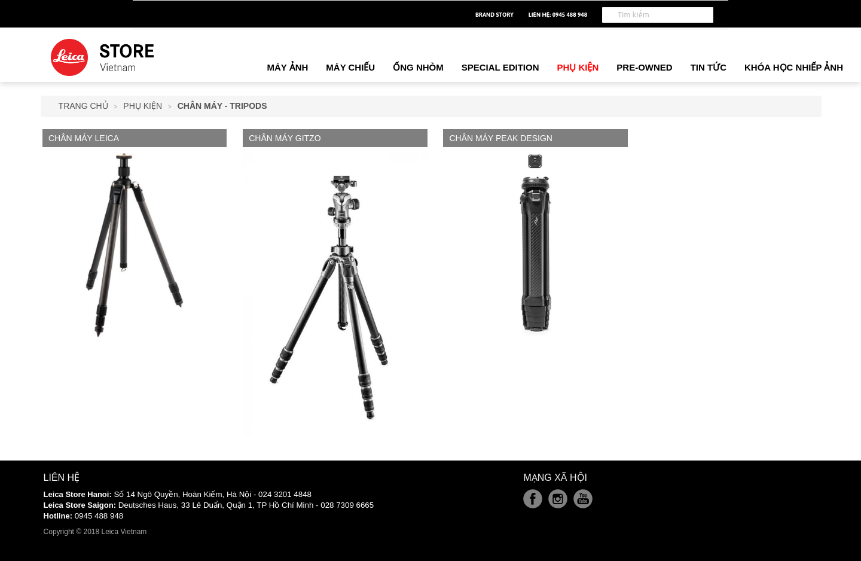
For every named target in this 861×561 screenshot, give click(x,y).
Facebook (532, 498)
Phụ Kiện (142, 106)
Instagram (557, 498)
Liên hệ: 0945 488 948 (558, 14)
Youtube (583, 498)
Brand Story (494, 14)
